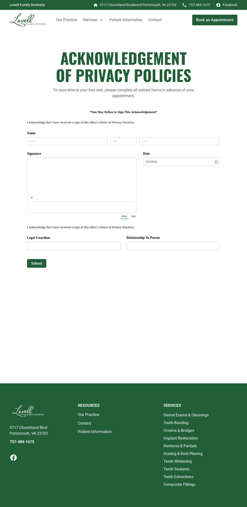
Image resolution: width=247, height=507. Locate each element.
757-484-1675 (22, 442)
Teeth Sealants (177, 469)
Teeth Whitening (178, 461)
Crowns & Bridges (179, 430)
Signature (34, 153)
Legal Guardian (38, 238)
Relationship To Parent (143, 238)
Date (146, 153)
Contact (155, 20)
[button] (93, 20)
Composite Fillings (179, 484)
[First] (67, 141)
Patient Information (126, 20)
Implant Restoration (181, 438)
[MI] (123, 141)
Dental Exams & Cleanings (186, 415)
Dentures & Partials (180, 446)
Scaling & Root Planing (183, 453)
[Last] (179, 141)
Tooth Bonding (176, 422)
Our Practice (66, 20)
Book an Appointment (214, 20)
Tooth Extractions (178, 476)
